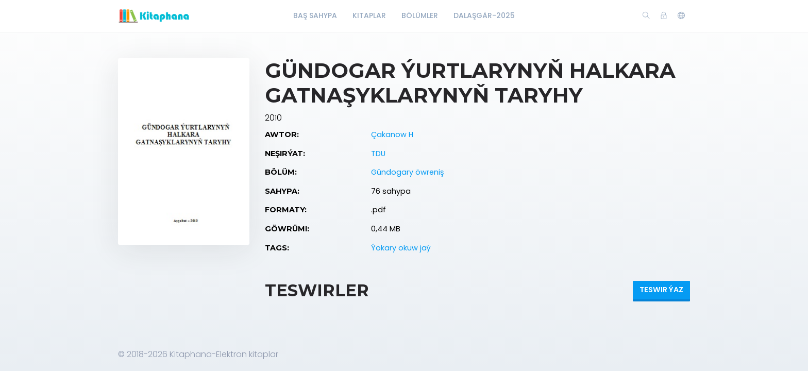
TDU (378, 153)
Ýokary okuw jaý (401, 248)
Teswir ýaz (661, 289)
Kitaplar (369, 15)
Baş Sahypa (315, 15)
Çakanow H (392, 134)
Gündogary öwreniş (407, 172)
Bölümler (419, 15)
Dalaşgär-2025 (484, 15)
